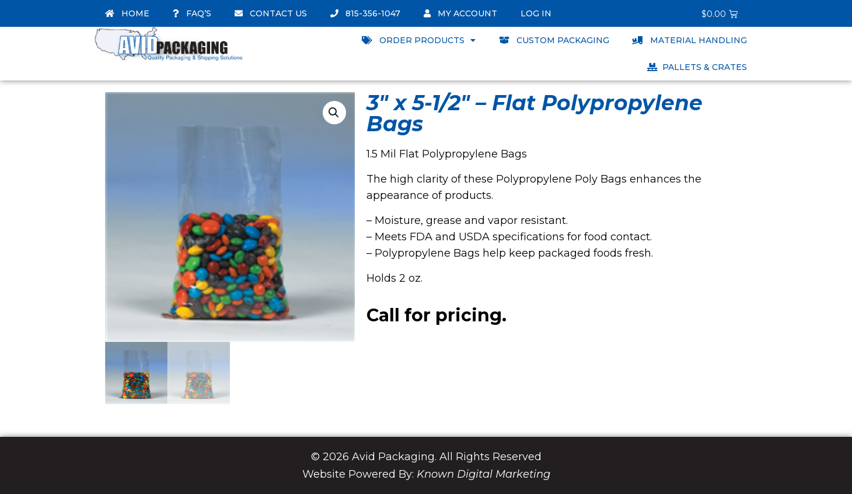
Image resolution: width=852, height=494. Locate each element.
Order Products (419, 40)
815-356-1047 (365, 13)
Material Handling (690, 40)
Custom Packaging (554, 40)
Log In (536, 13)
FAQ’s (192, 13)
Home (127, 13)
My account (460, 13)
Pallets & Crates (697, 67)
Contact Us (271, 13)
